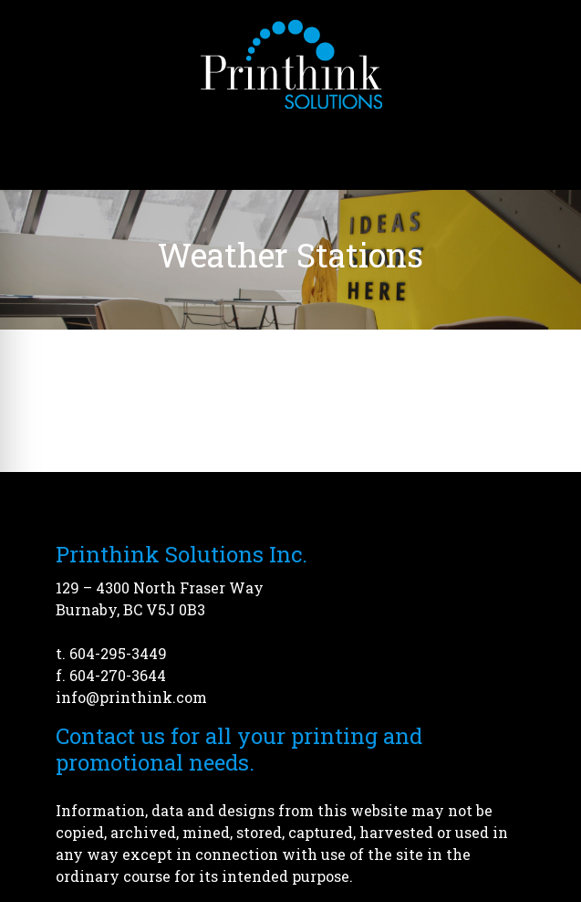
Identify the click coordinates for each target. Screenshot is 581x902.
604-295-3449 (118, 653)
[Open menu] (544, 145)
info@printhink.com (131, 697)
